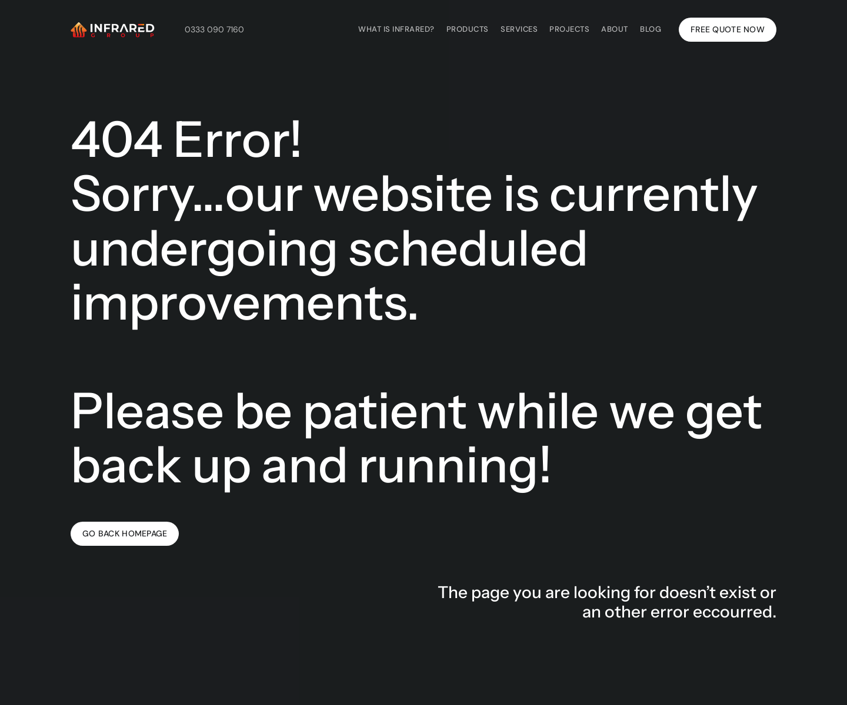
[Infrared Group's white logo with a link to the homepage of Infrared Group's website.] (113, 29)
